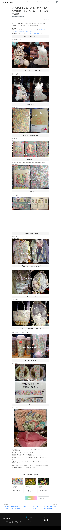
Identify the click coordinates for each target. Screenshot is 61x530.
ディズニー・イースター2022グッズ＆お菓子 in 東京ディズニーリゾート (17, 489)
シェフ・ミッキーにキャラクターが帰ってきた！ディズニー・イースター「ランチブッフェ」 (30, 489)
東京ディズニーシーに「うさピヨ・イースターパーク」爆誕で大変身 (43, 489)
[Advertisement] (30, 221)
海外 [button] (42, 1)
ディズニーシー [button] (32, 1)
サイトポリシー (30, 522)
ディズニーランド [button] (24, 1)
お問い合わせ (29, 520)
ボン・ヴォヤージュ (35, 33)
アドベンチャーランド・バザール (22, 31)
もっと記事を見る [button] (43, 498)
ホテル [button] (38, 1)
